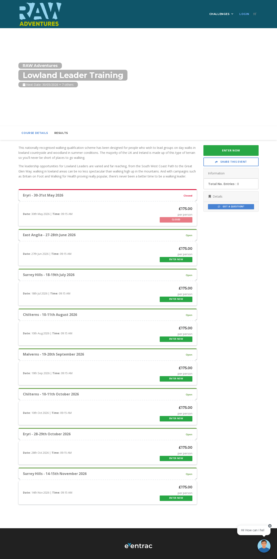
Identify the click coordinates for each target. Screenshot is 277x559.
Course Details (34, 133)
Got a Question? (231, 206)
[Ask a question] (264, 546)
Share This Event (231, 162)
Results (61, 133)
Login (244, 14)
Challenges (219, 14)
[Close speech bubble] (270, 526)
